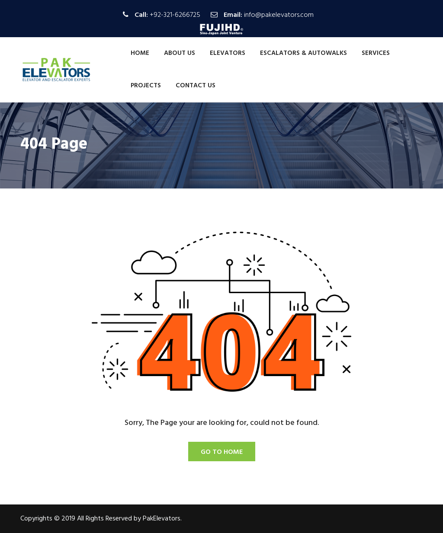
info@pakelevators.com (279, 15)
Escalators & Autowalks (303, 53)
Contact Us (195, 85)
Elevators (227, 53)
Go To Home (222, 452)
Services (376, 53)
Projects (146, 85)
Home (140, 53)
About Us (179, 53)
